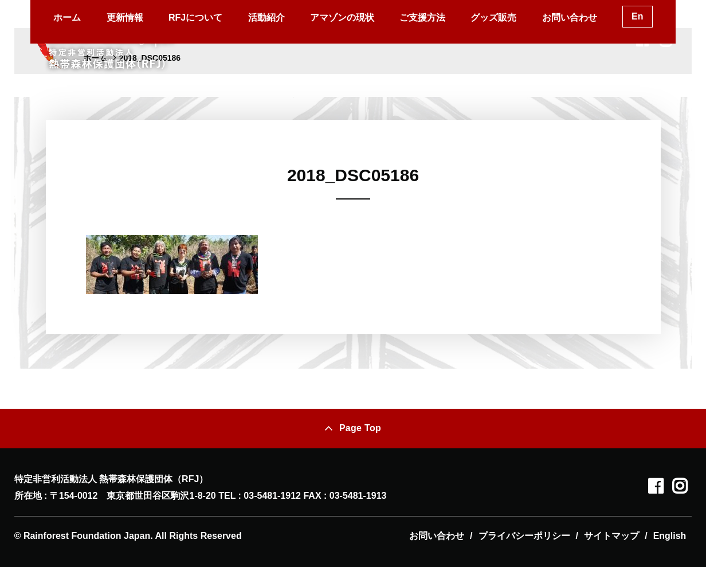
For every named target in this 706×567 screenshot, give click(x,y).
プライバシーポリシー (524, 536)
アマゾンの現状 (342, 17)
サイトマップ (611, 536)
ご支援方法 (422, 17)
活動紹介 (266, 17)
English (670, 536)
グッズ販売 (493, 17)
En (637, 16)
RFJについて (195, 17)
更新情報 (125, 17)
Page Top (360, 428)
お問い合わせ (569, 17)
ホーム (67, 17)
